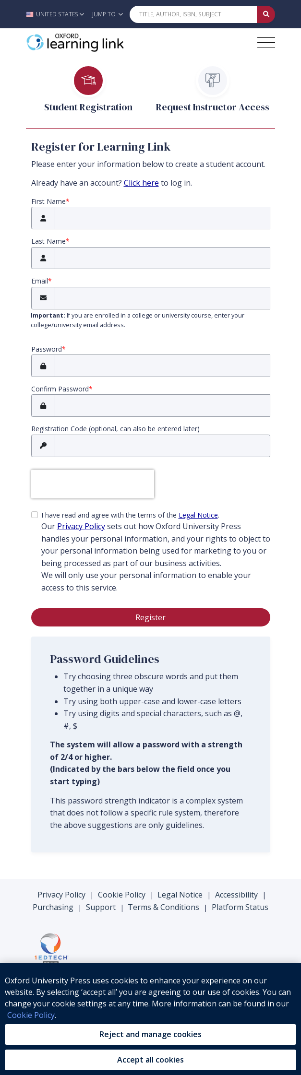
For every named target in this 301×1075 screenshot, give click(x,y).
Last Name (48, 241)
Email (39, 280)
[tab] (88, 96)
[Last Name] (162, 258)
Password (46, 349)
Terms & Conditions (163, 907)
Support (101, 907)
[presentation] (92, 484)
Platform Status (240, 907)
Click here (141, 182)
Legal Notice (180, 894)
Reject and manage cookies (150, 1034)
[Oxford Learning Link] (98, 43)
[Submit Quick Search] (266, 14)
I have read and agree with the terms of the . (155, 552)
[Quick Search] (193, 14)
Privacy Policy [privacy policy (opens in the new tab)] (81, 526)
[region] (150, 1019)
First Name (48, 201)
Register (150, 617)
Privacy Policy (61, 894)
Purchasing (53, 907)
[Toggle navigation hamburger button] (266, 42)
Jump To (107, 14)
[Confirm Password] (162, 405)
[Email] (162, 298)
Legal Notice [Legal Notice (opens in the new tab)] (198, 515)
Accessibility (236, 894)
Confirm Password (60, 388)
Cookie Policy (121, 894)
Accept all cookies (150, 1059)
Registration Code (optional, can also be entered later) (115, 428)
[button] (57, 14)
